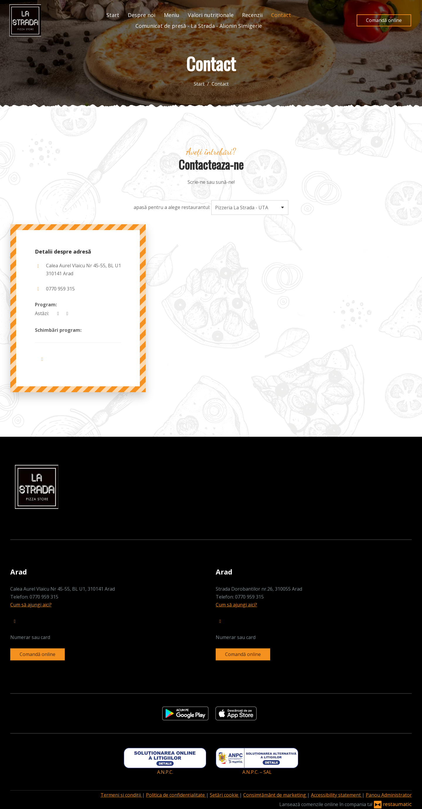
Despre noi (141, 14)
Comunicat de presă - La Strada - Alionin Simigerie (198, 25)
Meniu (171, 14)
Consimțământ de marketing (275, 795)
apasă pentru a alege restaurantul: (172, 207)
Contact (281, 14)
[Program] (67, 313)
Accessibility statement (336, 795)
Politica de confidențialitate (176, 795)
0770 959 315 (60, 288)
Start (112, 14)
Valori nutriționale (211, 14)
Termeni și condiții (121, 795)
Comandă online (384, 20)
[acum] (58, 313)
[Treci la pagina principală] (25, 20)
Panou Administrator (389, 795)
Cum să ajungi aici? (31, 604)
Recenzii (252, 14)
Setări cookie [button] (224, 795)
